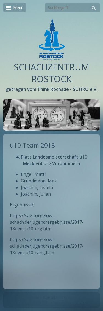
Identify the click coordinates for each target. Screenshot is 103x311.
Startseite (30, 297)
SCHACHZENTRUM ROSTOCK (51, 73)
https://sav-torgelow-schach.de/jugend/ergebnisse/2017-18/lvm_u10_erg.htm (46, 222)
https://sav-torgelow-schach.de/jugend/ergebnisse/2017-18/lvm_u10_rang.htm (46, 246)
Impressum (72, 297)
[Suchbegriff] (72, 7)
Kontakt (50, 297)
